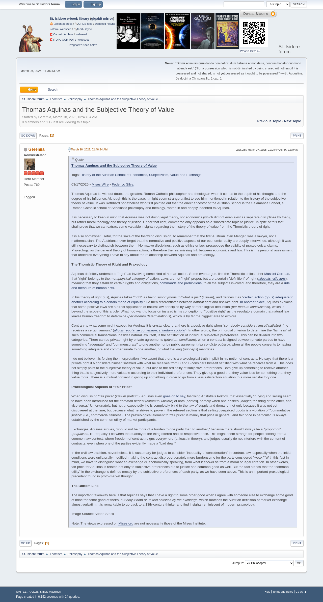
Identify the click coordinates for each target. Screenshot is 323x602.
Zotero (54, 29)
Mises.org (125, 523)
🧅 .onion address (61, 23)
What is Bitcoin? (250, 51)
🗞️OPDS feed (83, 23)
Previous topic (269, 121)
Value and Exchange (185, 175)
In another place (252, 302)
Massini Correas (276, 274)
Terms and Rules (283, 591)
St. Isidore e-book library (69, 18)
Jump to (237, 563)
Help (267, 591)
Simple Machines (50, 591)
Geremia (36, 149)
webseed (100, 23)
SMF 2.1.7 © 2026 (27, 591)
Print (297, 135)
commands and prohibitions (181, 283)
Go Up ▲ (301, 591)
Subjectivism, (159, 175)
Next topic (292, 121)
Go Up (25, 543)
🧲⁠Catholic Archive (61, 34)
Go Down (28, 135)
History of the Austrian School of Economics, (114, 175)
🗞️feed (78, 29)
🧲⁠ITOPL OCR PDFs (63, 39)
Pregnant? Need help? (83, 44)
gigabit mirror (102, 18)
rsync (111, 23)
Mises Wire (100, 184)
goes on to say (174, 396)
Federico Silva (122, 184)
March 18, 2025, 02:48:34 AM (89, 149)
